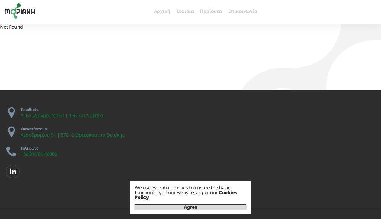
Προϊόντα (211, 11)
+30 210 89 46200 (39, 154)
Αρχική (162, 11)
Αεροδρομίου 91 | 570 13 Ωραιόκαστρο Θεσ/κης (72, 134)
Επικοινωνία (243, 11)
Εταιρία (185, 11)
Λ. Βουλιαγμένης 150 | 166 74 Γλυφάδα (62, 115)
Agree (190, 207)
